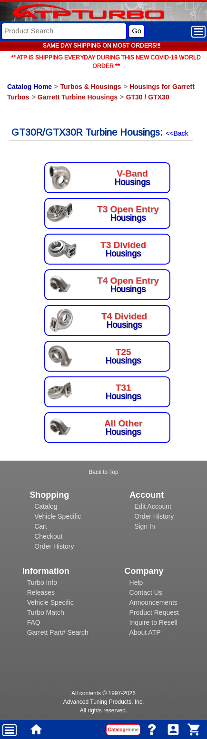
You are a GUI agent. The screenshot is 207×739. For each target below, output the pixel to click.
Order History (54, 546)
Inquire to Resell (153, 622)
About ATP (145, 632)
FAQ (33, 622)
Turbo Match (45, 612)
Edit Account (152, 506)
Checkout (48, 536)
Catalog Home (29, 86)
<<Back (177, 133)
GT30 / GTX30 (147, 97)
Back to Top (103, 472)
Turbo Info (42, 582)
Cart (40, 526)
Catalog (45, 506)
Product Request (154, 612)
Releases (41, 592)
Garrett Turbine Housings (78, 97)
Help (136, 582)
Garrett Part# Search (58, 632)
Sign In (144, 526)
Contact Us (145, 592)
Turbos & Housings (90, 86)
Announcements (153, 602)
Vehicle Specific (57, 516)
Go (136, 31)
